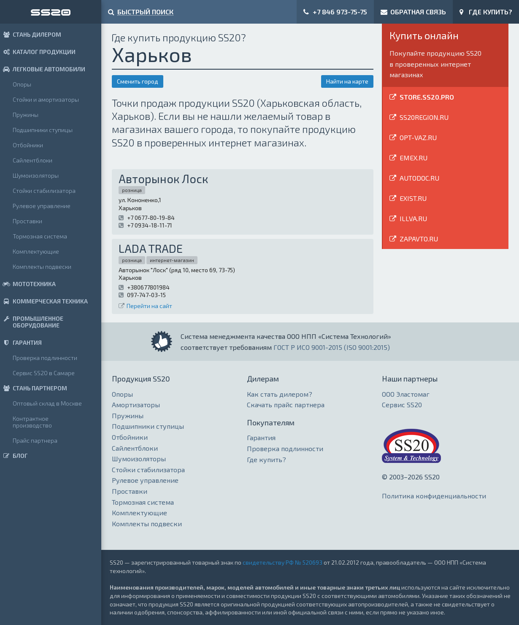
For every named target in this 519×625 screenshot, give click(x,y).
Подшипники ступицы (43, 129)
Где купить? (266, 459)
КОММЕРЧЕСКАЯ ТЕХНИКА (44, 301)
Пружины (25, 114)
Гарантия (261, 437)
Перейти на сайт (149, 305)
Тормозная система (40, 236)
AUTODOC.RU (419, 178)
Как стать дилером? (279, 394)
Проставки (27, 221)
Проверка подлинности (45, 357)
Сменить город (137, 81)
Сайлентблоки (32, 160)
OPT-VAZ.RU (418, 137)
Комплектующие (36, 251)
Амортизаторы (136, 404)
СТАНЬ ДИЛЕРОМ (30, 34)
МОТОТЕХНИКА (28, 283)
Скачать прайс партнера (285, 404)
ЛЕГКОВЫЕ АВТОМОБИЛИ (42, 69)
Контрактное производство (32, 422)
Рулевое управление (41, 205)
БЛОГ (13, 455)
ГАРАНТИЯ (21, 342)
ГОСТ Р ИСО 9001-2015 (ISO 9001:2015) (331, 347)
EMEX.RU (413, 158)
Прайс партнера (35, 440)
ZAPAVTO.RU (419, 239)
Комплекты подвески (42, 266)
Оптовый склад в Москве (47, 403)
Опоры (22, 84)
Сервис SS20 (402, 404)
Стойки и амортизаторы (46, 99)
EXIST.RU (413, 198)
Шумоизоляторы (36, 175)
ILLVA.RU (413, 218)
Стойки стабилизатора (44, 190)
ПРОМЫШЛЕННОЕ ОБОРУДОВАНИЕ (31, 322)
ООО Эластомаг (406, 394)
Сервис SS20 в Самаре (44, 372)
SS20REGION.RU (424, 117)
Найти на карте (347, 81)
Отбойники (28, 145)
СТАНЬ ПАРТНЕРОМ (33, 388)
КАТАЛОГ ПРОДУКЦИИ (38, 51)
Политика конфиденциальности (434, 496)
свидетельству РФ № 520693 (282, 562)
